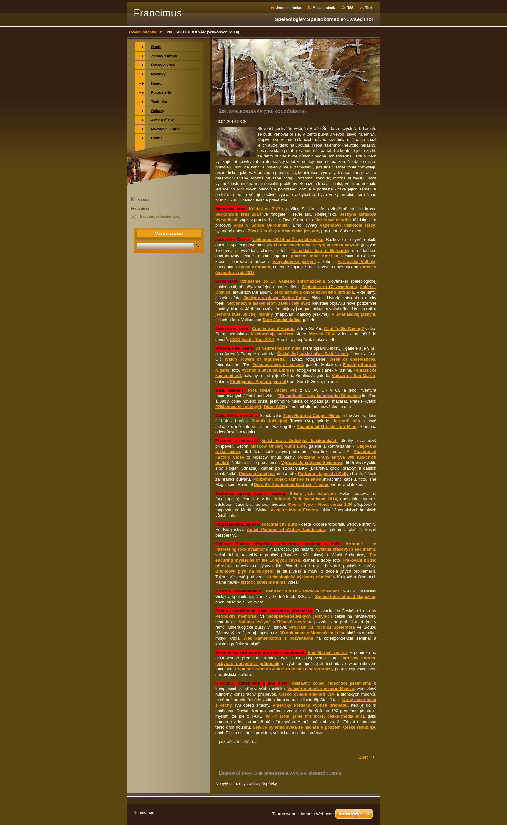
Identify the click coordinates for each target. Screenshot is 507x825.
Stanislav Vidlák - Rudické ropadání (301, 591)
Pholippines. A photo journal (258, 381)
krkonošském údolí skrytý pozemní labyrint (317, 245)
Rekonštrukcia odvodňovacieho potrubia (313, 292)
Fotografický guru (279, 524)
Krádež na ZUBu (266, 208)
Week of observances (352, 359)
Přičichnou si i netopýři (238, 406)
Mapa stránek (323, 8)
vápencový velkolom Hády (347, 225)
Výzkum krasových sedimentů (345, 549)
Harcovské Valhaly (356, 261)
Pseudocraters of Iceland (277, 364)
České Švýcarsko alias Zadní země (312, 353)
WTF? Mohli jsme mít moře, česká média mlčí (315, 716)
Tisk (368, 8)
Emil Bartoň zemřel (327, 652)
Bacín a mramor (255, 267)
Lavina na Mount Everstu (293, 509)
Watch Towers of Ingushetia (255, 359)
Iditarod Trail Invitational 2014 (306, 498)
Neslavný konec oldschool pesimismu (331, 683)
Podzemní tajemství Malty (323, 473)
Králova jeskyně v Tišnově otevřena (275, 621)
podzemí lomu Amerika (314, 256)
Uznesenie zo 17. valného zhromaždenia (282, 281)
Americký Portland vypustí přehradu (310, 705)
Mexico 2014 (322, 333)
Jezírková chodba (333, 219)
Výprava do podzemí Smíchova (311, 462)
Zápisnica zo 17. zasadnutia (329, 286)
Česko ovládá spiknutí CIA (306, 694)
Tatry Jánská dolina (281, 319)
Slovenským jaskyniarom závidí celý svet (268, 303)
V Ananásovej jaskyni (353, 314)
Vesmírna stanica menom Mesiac (320, 688)
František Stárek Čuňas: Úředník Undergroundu (283, 669)
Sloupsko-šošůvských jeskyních (299, 616)
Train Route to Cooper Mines (311, 415)
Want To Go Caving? (344, 328)
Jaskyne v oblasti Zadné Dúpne (276, 297)
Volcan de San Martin (353, 375)
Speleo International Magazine (345, 596)
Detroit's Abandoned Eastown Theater (291, 484)
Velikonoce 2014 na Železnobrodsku (287, 239)
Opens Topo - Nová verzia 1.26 (320, 504)
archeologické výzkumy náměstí (299, 576)
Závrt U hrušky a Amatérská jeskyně (283, 230)
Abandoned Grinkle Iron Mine (326, 426)
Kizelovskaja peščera (272, 333)
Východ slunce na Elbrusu (268, 370)
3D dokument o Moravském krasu (312, 632)
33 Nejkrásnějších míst (277, 348)
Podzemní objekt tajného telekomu (288, 479)
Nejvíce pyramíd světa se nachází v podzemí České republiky (314, 727)
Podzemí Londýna (257, 473)
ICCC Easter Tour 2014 (252, 339)
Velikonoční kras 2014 (238, 214)
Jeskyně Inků (346, 420)
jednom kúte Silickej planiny (244, 314)
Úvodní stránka (288, 8)
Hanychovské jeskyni (294, 261)
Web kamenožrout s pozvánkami (278, 638)
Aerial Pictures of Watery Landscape (286, 529)
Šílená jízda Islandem (313, 493)
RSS (349, 8)
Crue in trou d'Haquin (273, 328)
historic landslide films (263, 582)
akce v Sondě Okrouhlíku (261, 225)
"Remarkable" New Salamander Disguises (319, 395)
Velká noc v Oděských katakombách (299, 440)
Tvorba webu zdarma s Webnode (303, 813)
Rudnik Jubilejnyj (269, 420)
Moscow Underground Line (278, 446)
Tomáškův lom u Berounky (320, 250)
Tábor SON (274, 406)
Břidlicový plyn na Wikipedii (245, 571)
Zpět (363, 757)
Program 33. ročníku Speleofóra (322, 627)
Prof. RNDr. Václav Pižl (272, 390)
